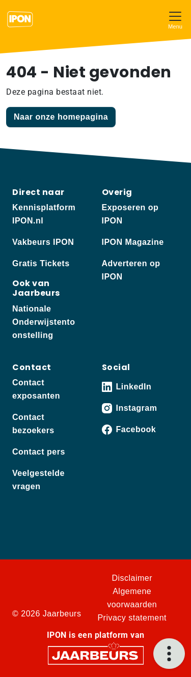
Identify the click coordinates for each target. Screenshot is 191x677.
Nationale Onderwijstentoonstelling (43, 322)
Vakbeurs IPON (43, 242)
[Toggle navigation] (175, 19)
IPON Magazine (133, 242)
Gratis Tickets (41, 263)
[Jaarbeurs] (96, 654)
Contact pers (38, 451)
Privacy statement (132, 617)
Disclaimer (132, 578)
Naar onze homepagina (61, 116)
